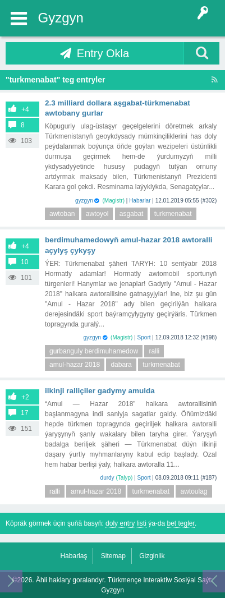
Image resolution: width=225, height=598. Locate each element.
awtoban (62, 214)
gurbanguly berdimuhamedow (93, 351)
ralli (154, 351)
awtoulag (193, 491)
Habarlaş (73, 556)
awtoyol (97, 214)
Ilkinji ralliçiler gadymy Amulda (100, 391)
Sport (144, 337)
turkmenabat (173, 214)
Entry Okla (103, 53)
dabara (121, 365)
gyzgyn (84, 200)
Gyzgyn (61, 17)
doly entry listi (125, 523)
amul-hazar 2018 (74, 365)
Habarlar (139, 200)
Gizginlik (151, 556)
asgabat (132, 214)
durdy (107, 478)
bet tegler (181, 523)
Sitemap (113, 556)
